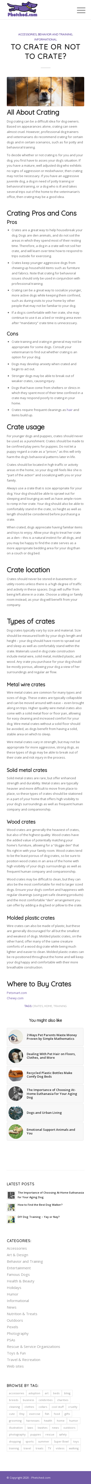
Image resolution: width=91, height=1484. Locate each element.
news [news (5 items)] (55, 1427)
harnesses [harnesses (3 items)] (32, 1420)
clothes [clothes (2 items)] (29, 1407)
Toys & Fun (16, 1353)
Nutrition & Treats (22, 1313)
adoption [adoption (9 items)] (34, 1393)
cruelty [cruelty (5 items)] (72, 1407)
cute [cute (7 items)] (12, 1414)
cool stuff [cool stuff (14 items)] (58, 1407)
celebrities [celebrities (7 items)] (45, 1400)
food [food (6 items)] (57, 1414)
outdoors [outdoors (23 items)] (69, 1427)
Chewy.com (15, 998)
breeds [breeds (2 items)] (13, 1400)
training (60, 1006)
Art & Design (17, 1254)
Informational (45, 39)
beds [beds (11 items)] (56, 1393)
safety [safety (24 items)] (63, 1434)
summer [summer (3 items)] (43, 1441)
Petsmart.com (17, 993)
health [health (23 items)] (48, 1420)
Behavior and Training (55, 34)
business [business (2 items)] (28, 1400)
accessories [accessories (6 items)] (16, 1393)
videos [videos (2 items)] (60, 1448)
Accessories (27, 34)
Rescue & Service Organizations (33, 1346)
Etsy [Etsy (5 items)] (22, 1414)
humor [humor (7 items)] (73, 1420)
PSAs (11, 1339)
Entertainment (19, 1267)
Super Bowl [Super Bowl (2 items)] (61, 1441)
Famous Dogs (18, 1274)
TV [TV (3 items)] (49, 1448)
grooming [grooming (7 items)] (15, 1420)
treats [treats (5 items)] (39, 1448)
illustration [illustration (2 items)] (16, 1427)
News (12, 1307)
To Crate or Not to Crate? (46, 51)
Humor (12, 1294)
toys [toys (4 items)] (76, 1441)
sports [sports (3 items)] (29, 1441)
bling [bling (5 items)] (67, 1393)
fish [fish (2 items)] (47, 1414)
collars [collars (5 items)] (43, 1407)
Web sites (15, 1366)
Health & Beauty (20, 1281)
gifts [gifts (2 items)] (67, 1414)
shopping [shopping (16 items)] (15, 1441)
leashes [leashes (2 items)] (42, 1427)
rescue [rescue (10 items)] (49, 1434)
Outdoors (15, 1320)
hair (70, 410)
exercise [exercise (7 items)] (34, 1414)
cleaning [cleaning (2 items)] (14, 1407)
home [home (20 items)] (61, 1420)
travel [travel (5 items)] (27, 1448)
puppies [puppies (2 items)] (35, 1434)
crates (38, 1006)
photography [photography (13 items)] (17, 1434)
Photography (18, 1333)
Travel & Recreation (23, 1359)
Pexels (12, 1326)
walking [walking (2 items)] (74, 1448)
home (48, 1006)
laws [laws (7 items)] (30, 1427)
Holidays (14, 1287)
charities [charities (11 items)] (62, 1400)
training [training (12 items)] (14, 1448)
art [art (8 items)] (47, 1393)
